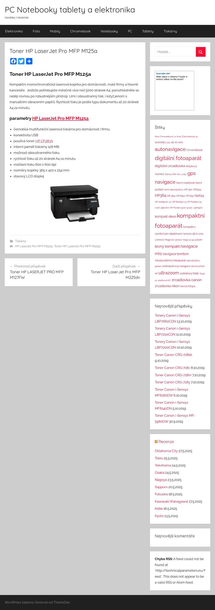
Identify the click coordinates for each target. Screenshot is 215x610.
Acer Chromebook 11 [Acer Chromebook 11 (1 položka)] (165, 136)
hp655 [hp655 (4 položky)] (199, 195)
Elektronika (14, 31)
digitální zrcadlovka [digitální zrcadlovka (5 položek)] (170, 166)
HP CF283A (44, 141)
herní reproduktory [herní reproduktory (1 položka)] (173, 189)
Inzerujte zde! (163, 73)
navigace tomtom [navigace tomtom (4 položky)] (176, 254)
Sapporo (161, 487)
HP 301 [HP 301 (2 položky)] (188, 189)
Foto (36, 31)
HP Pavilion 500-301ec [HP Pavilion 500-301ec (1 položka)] (181, 208)
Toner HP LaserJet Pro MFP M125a (77, 246)
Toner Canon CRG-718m (173, 375)
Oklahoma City (166, 451)
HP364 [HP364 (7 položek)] (160, 195)
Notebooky (109, 31)
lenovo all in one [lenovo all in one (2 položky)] (193, 233)
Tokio (159, 458)
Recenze (166, 441)
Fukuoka (161, 494)
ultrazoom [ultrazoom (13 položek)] (169, 272)
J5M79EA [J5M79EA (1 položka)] (198, 208)
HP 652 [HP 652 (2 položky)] (190, 195)
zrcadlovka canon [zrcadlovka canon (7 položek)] (187, 280)
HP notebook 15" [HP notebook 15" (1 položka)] (163, 202)
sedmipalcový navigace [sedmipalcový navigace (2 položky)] (176, 266)
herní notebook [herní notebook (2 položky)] (185, 182)
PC (130, 31)
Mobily (55, 31)
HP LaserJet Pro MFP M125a (60, 118)
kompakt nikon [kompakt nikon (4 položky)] (165, 216)
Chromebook (80, 31)
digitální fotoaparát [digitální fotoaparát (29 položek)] (178, 158)
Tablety (148, 31)
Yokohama (163, 465)
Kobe (159, 508)
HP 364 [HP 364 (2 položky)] (171, 195)
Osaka (159, 473)
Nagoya (161, 480)
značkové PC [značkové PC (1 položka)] (164, 280)
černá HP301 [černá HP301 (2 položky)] (187, 286)
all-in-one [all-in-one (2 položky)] (177, 142)
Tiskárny (170, 31)
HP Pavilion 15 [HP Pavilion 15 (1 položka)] (179, 202)
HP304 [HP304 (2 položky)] (197, 189)
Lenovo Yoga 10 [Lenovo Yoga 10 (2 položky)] (164, 239)
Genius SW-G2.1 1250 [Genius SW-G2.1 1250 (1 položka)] (176, 174)
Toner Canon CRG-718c (172, 368)
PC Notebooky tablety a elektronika (70, 9)
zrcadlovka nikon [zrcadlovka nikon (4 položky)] (167, 286)
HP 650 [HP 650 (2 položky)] (180, 195)
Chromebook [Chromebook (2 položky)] (195, 150)
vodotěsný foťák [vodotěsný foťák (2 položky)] (189, 273)
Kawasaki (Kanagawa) (171, 501)
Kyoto (159, 516)
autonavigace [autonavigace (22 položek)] (170, 149)
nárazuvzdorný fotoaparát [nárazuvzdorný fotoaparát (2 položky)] (170, 260)
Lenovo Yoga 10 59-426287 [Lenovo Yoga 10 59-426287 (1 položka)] (188, 240)
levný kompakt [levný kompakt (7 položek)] (167, 246)
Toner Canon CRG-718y (172, 382)
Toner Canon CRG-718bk (173, 355)
